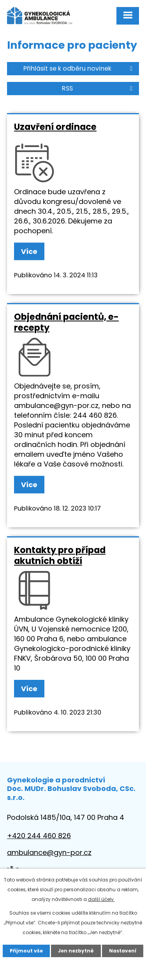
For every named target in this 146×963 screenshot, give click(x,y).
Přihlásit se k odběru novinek (79, 68)
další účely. (101, 899)
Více (29, 251)
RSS (98, 88)
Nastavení (122, 950)
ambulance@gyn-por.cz (49, 852)
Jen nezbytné (76, 950)
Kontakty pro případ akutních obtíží (60, 555)
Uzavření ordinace (55, 127)
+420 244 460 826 (39, 836)
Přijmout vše (26, 950)
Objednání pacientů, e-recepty (66, 322)
